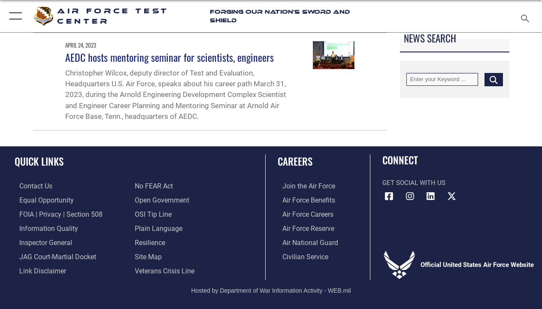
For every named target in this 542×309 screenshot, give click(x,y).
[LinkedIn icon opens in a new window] (430, 196)
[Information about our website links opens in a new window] (37, 268)
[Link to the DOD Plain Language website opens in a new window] (156, 227)
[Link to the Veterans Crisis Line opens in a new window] (164, 268)
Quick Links (39, 161)
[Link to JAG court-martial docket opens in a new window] (51, 254)
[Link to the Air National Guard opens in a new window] (304, 241)
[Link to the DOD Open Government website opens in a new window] (160, 199)
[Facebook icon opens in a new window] (388, 196)
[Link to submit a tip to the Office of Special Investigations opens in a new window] (152, 213)
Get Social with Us (413, 183)
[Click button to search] (493, 79)
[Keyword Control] (442, 79)
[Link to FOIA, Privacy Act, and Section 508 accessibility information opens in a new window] (54, 213)
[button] (14, 16)
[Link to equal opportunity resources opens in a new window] (40, 199)
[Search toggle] (527, 15)
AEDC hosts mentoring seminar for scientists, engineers (169, 57)
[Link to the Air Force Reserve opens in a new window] (303, 227)
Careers (295, 161)
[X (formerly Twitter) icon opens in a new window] (451, 196)
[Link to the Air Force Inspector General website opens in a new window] (40, 241)
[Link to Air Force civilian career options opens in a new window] (299, 254)
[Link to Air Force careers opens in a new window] (303, 213)
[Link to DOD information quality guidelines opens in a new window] (42, 227)
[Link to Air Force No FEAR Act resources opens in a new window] (153, 186)
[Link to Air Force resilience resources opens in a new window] (149, 241)
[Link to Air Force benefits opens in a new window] (303, 199)
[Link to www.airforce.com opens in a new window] (303, 186)
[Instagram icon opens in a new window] (409, 196)
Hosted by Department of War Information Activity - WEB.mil (271, 287)
